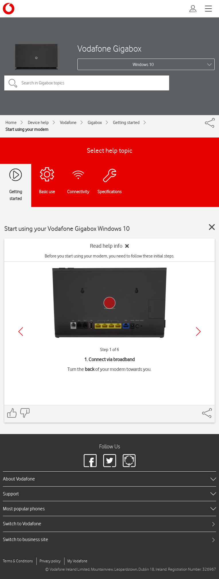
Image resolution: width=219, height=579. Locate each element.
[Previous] (20, 331)
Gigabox (95, 122)
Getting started (126, 122)
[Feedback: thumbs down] (25, 413)
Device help (38, 122)
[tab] (109, 524)
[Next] (198, 331)
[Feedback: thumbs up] (12, 413)
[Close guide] (212, 227)
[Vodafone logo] (8, 8)
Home (11, 122)
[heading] (109, 478)
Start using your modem (26, 129)
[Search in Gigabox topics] (86, 82)
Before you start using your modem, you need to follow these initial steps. (109, 256)
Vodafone (68, 122)
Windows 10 (143, 64)
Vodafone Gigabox (109, 48)
